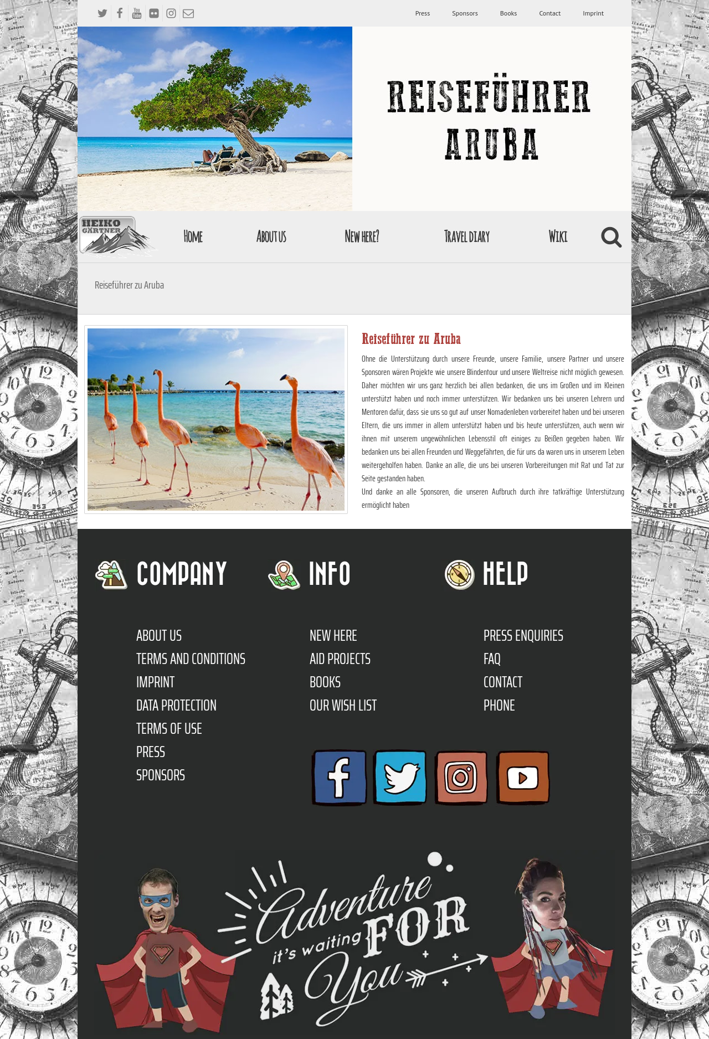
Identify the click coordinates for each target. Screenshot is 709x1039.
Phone (499, 705)
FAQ (492, 658)
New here (333, 635)
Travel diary (466, 236)
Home (192, 236)
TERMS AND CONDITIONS (190, 658)
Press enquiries (523, 635)
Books (508, 13)
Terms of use (169, 728)
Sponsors (464, 13)
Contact (550, 13)
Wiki (557, 236)
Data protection (176, 705)
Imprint (593, 13)
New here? (361, 236)
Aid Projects (340, 658)
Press (422, 13)
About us (271, 236)
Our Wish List (343, 705)
